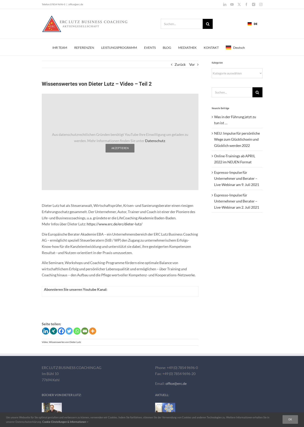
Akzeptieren (120, 148)
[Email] (84, 330)
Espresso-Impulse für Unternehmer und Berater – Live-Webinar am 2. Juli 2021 (236, 201)
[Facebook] (61, 330)
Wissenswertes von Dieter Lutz (65, 342)
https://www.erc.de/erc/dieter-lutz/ (114, 224)
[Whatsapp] (76, 330)
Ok (290, 419)
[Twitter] (69, 330)
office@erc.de (75, 4)
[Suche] (208, 24)
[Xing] (53, 330)
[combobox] (252, 24)
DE (252, 24)
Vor (192, 64)
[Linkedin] (45, 330)
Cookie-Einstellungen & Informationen (65, 421)
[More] (92, 330)
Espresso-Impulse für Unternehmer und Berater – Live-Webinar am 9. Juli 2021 (236, 178)
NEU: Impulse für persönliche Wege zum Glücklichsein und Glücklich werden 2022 (237, 139)
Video (45, 342)
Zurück (180, 64)
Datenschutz (155, 140)
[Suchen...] (182, 24)
